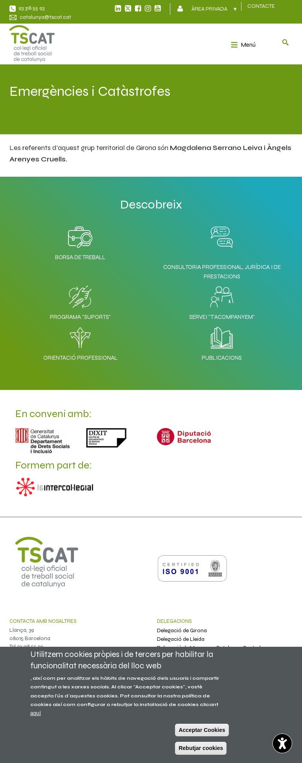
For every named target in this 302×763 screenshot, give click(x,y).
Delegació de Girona (182, 630)
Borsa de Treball (80, 241)
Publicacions (222, 341)
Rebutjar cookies (201, 748)
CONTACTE (261, 6)
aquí (35, 713)
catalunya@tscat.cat (45, 17)
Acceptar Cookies (202, 730)
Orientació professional (80, 341)
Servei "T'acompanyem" (222, 300)
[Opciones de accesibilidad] (282, 743)
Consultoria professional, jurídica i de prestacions (222, 271)
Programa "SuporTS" (80, 300)
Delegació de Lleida (180, 639)
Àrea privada (210, 11)
